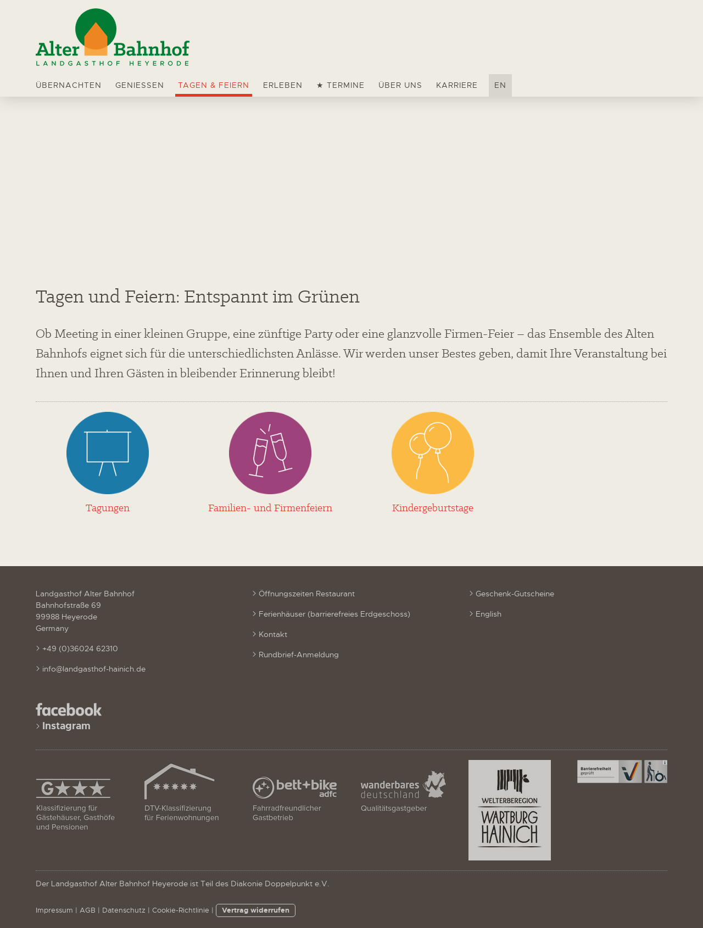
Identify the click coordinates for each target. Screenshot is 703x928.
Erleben (283, 85)
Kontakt (273, 634)
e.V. (322, 883)
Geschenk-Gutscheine (515, 594)
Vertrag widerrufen (255, 910)
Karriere (457, 85)
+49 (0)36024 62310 (80, 648)
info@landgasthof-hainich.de (94, 669)
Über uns (400, 85)
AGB (88, 910)
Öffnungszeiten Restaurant (307, 594)
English (488, 614)
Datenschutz (124, 910)
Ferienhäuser (282, 614)
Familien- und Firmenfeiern (270, 508)
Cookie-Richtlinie (180, 910)
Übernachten (69, 85)
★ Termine (340, 85)
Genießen (139, 85)
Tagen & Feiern (213, 85)
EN (500, 85)
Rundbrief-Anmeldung (299, 654)
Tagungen (108, 508)
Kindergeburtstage (432, 508)
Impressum (54, 910)
